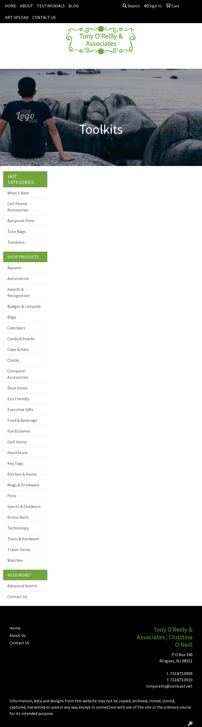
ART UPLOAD (17, 17)
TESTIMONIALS (51, 5)
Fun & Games (19, 431)
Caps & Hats (18, 349)
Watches (15, 560)
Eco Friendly (18, 398)
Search (131, 5)
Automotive (18, 278)
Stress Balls (18, 517)
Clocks (13, 360)
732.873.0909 (181, 673)
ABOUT (26, 5)
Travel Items (18, 549)
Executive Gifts (20, 409)
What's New (18, 192)
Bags (11, 317)
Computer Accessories (17, 374)
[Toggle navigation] (8, 63)
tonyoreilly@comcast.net (169, 686)
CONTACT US (44, 17)
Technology (18, 528)
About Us (17, 635)
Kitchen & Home (22, 474)
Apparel (14, 267)
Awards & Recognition (18, 292)
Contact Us (17, 596)
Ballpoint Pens (20, 220)
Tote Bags (16, 231)
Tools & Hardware (23, 538)
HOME (10, 5)
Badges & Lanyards (24, 306)
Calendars (16, 327)
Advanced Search (22, 585)
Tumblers (16, 242)
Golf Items (17, 441)
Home (15, 628)
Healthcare (17, 452)
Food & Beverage (22, 420)
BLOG (73, 5)
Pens (11, 495)
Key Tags (15, 463)
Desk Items (17, 388)
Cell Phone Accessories (17, 206)
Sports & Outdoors (24, 506)
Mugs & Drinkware (23, 484)
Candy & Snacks (21, 338)
